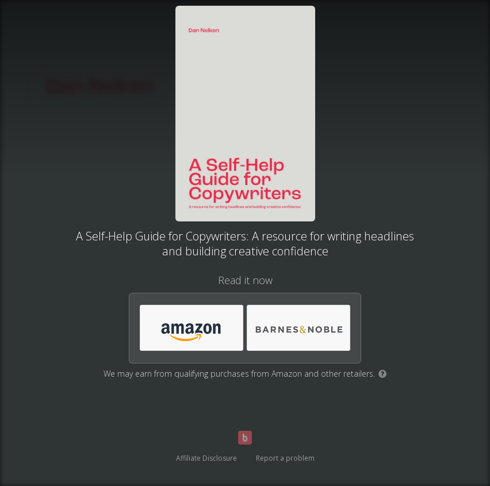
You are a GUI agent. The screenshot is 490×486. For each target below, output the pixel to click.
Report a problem (285, 458)
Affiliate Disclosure (206, 458)
